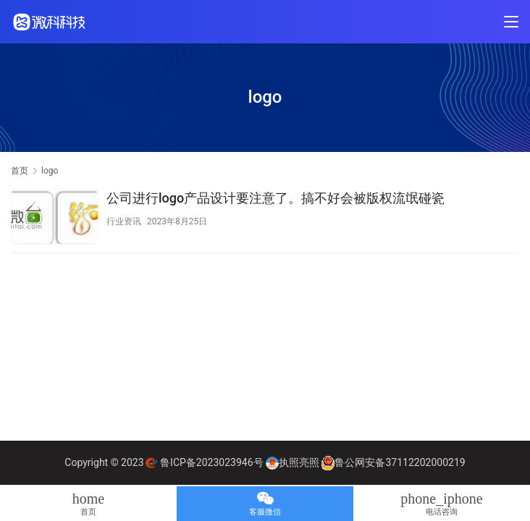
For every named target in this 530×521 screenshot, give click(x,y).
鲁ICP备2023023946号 (211, 462)
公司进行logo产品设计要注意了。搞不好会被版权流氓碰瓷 (275, 198)
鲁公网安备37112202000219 (400, 462)
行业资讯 (123, 221)
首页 (19, 171)
